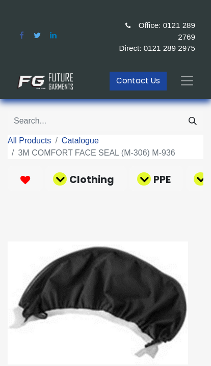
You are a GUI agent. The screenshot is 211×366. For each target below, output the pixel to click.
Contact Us (138, 80)
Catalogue (80, 140)
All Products (29, 140)
